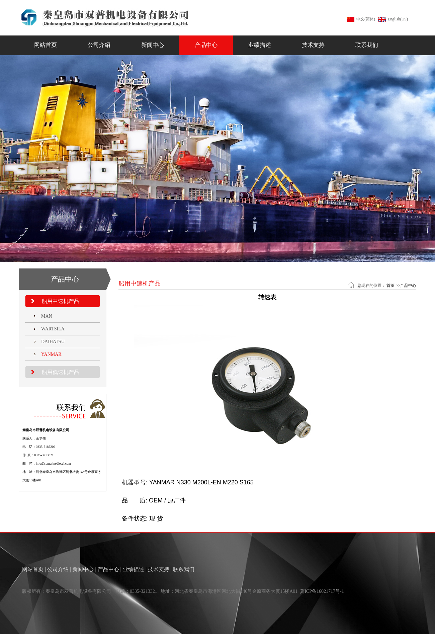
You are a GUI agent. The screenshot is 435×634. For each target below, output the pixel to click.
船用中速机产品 (60, 301)
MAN (46, 316)
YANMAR (51, 354)
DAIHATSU (53, 341)
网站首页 (45, 45)
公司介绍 (99, 45)
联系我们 (366, 45)
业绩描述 (259, 45)
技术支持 (313, 45)
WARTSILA (53, 328)
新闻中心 (152, 45)
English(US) (398, 19)
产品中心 (206, 45)
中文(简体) (365, 19)
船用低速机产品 (60, 372)
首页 (390, 285)
